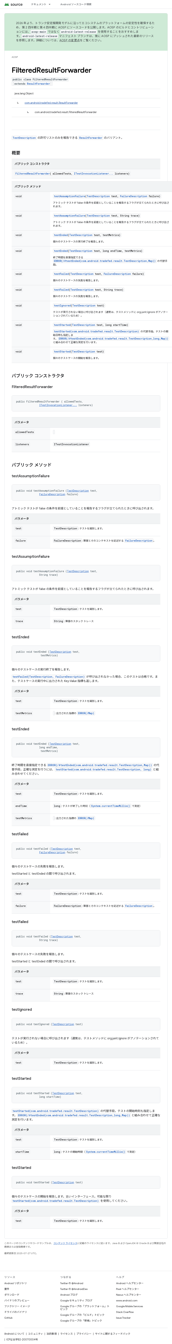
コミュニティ (35, 1333)
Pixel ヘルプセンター (127, 1289)
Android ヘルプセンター (130, 1283)
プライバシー (83, 1333)
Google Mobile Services (129, 1306)
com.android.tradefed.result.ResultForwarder (51, 102)
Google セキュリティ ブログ (76, 1300)
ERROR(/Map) (86, 713)
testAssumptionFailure (69, 196)
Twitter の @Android (71, 1283)
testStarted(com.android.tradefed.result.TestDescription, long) (103, 769)
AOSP (15, 57)
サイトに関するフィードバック (112, 1333)
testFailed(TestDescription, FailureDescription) (49, 676)
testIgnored (62, 305)
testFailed (61, 274)
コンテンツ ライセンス (65, 1243)
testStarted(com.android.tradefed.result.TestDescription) (96, 331)
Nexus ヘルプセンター (128, 1294)
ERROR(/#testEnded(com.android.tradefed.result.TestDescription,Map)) (105, 261)
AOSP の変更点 (69, 40)
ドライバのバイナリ (15, 1312)
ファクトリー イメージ (17, 1306)
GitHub (8, 1317)
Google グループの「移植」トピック (81, 1320)
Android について (14, 1333)
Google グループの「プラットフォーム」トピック (84, 1308)
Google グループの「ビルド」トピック (82, 1314)
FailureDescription (133, 196)
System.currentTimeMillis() (110, 806)
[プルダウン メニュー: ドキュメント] (51, 4)
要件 (6, 1289)
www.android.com (126, 1300)
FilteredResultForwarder (32, 173)
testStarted (62, 325)
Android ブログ (69, 1294)
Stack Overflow (125, 1312)
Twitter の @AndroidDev (74, 1289)
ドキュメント (39, 4)
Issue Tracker (123, 1317)
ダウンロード (11, 1294)
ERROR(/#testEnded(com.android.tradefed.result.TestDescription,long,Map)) (113, 338)
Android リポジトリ (15, 1283)
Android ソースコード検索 (75, 4)
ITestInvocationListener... (93, 173)
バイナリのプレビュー (16, 1300)
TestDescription (24, 137)
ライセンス (66, 1333)
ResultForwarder (38, 83)
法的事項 (52, 1333)
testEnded (61, 235)
